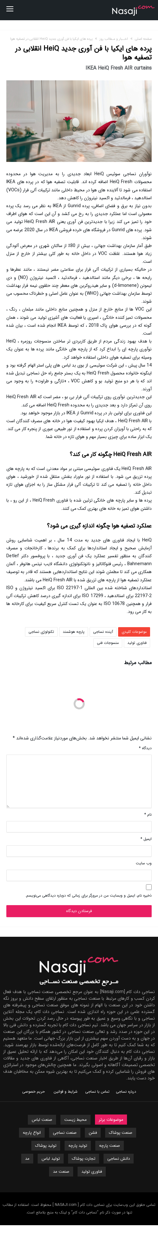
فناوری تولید (137, 643)
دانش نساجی (118, 1158)
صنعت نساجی (65, 1132)
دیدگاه (145, 748)
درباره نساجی (126, 1092)
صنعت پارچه (109, 1145)
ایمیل (146, 839)
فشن (93, 1132)
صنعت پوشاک (120, 1132)
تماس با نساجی (97, 1092)
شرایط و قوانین (66, 1092)
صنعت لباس (42, 1119)
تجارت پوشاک (83, 1158)
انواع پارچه (32, 1132)
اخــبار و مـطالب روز (113, 39)
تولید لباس (50, 1158)
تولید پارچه (77, 1145)
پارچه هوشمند (74, 632)
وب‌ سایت (144, 863)
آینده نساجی (103, 632)
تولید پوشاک (45, 1145)
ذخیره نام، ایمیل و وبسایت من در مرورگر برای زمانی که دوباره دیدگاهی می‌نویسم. (88, 895)
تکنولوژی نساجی (41, 632)
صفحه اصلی (143, 39)
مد (27, 1158)
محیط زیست (75, 1119)
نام (148, 815)
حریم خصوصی (33, 1092)
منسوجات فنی (108, 643)
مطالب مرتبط (138, 663)
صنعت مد (61, 1171)
